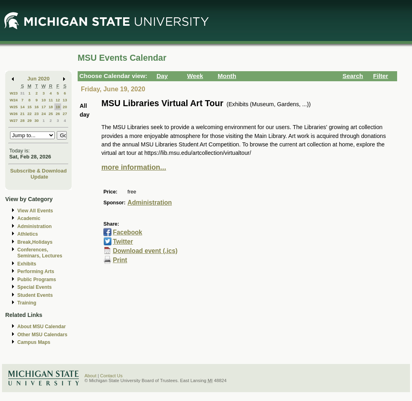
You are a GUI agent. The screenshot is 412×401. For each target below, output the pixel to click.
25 (51, 113)
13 (65, 100)
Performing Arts (35, 271)
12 (58, 100)
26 (58, 113)
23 (36, 113)
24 (43, 113)
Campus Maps (33, 342)
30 (36, 120)
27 (65, 113)
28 (22, 120)
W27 (14, 120)
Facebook (127, 232)
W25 (14, 107)
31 (22, 93)
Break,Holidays (35, 242)
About (90, 375)
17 (43, 107)
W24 (14, 100)
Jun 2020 (38, 79)
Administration (34, 226)
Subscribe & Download (38, 171)
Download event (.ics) (145, 250)
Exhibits (26, 264)
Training (26, 303)
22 (29, 113)
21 (22, 113)
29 (29, 120)
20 (65, 107)
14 (22, 107)
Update (39, 177)
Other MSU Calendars (42, 334)
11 (51, 100)
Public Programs (36, 279)
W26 (14, 113)
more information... (133, 167)
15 (29, 107)
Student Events (35, 295)
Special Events (34, 287)
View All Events (35, 211)
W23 (14, 93)
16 (36, 107)
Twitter (123, 241)
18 (51, 107)
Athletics (27, 234)
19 (58, 107)
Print (120, 260)
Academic (28, 218)
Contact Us (111, 375)
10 (43, 100)
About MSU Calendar (41, 326)
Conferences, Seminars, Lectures (39, 253)
